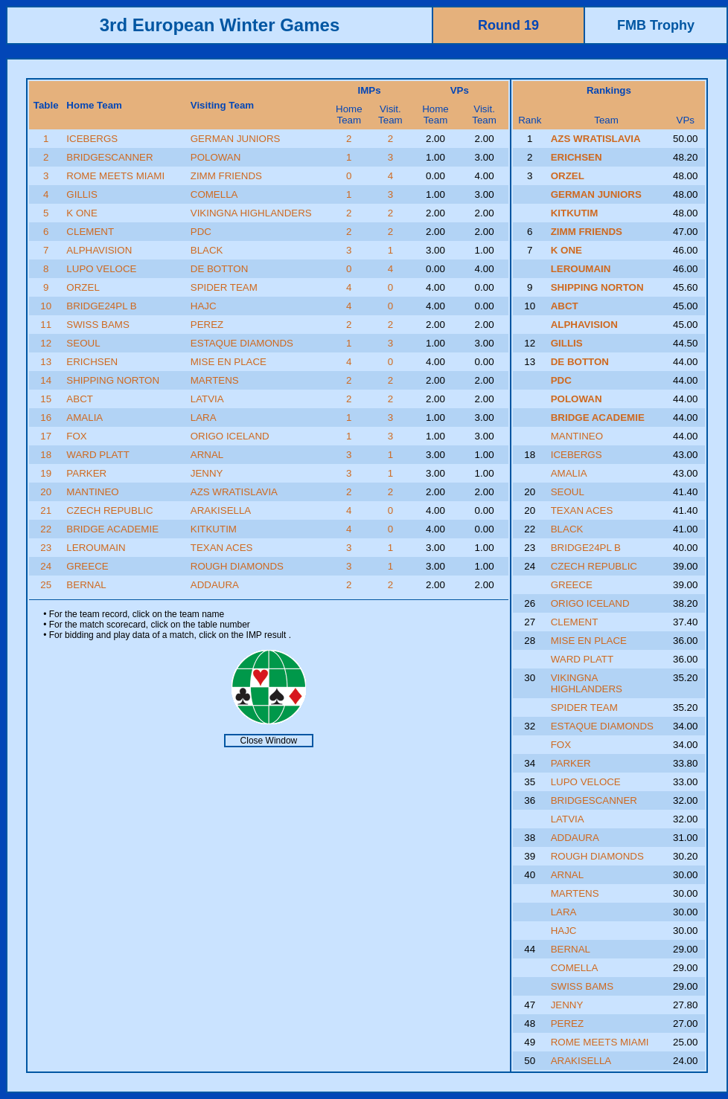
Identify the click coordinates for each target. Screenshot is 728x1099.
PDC (201, 231)
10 (45, 306)
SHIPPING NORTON (112, 380)
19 (45, 473)
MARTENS (215, 380)
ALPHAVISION (99, 250)
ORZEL (82, 287)
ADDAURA (215, 584)
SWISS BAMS (97, 324)
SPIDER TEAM (224, 287)
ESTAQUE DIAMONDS (242, 343)
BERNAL (86, 584)
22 (45, 529)
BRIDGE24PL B (101, 306)
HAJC (204, 306)
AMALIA (84, 417)
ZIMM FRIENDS (226, 175)
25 (45, 584)
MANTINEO (92, 491)
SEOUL (83, 343)
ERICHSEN (92, 361)
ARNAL (207, 454)
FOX (76, 436)
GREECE (87, 566)
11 (45, 324)
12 (45, 343)
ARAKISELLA (221, 510)
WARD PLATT (97, 454)
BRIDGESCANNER (109, 157)
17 (45, 436)
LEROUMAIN (95, 547)
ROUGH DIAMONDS (237, 566)
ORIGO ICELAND (230, 436)
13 (45, 361)
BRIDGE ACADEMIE (112, 529)
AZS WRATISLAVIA (234, 491)
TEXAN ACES (222, 547)
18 (45, 454)
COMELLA (214, 194)
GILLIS (82, 194)
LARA (204, 417)
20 (45, 491)
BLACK (207, 250)
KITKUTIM (214, 529)
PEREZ (207, 324)
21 (45, 510)
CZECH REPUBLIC (109, 510)
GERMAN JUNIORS (236, 138)
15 (45, 399)
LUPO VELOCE (101, 268)
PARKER (86, 473)
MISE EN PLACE (228, 361)
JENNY (207, 473)
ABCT (79, 399)
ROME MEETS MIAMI (115, 175)
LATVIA (207, 399)
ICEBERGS (92, 138)
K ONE (81, 213)
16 (45, 417)
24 (45, 566)
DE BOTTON (220, 268)
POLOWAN (216, 157)
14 (45, 380)
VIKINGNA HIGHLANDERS (251, 213)
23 (45, 547)
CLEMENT (90, 231)
